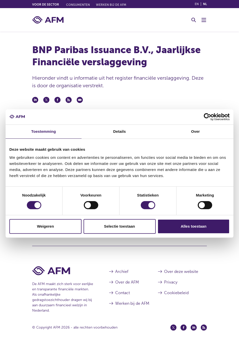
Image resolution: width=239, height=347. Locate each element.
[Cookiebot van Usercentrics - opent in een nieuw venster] (207, 117)
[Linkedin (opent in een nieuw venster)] (194, 327)
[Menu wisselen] (204, 20)
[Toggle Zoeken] (194, 20)
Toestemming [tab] (43, 131)
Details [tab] (119, 131)
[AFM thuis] (48, 20)
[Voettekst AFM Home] (63, 270)
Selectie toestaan (119, 226)
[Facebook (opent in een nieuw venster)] (184, 327)
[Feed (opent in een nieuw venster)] (204, 327)
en (197, 4)
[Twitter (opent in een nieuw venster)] (173, 327)
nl (205, 4)
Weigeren (45, 226)
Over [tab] (195, 131)
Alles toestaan (194, 226)
